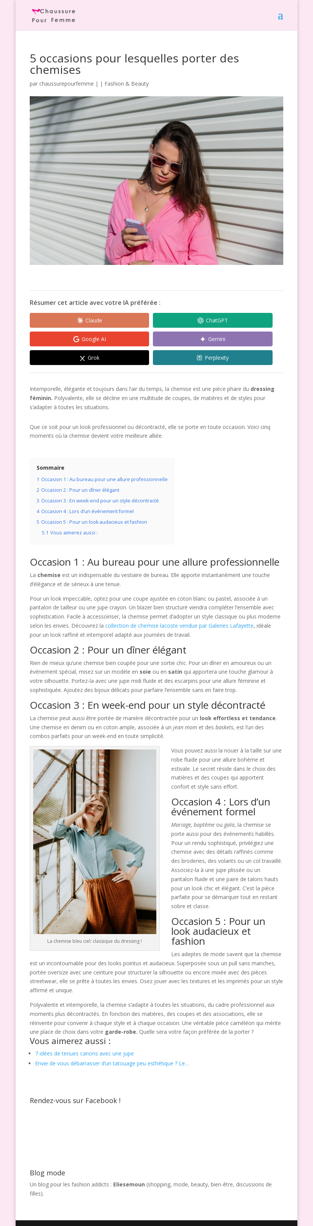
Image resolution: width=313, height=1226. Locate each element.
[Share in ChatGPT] (136, 320)
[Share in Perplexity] (209, 339)
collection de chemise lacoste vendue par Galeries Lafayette (179, 607)
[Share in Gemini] (64, 339)
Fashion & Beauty (126, 83)
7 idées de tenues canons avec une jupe (84, 1035)
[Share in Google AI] (209, 320)
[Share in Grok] (136, 339)
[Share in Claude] (64, 320)
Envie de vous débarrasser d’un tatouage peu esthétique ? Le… (112, 1045)
